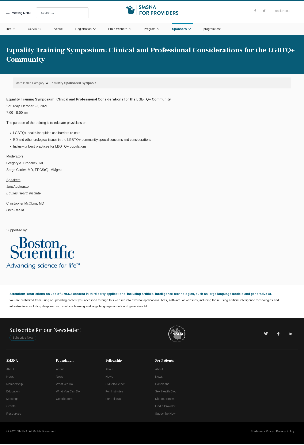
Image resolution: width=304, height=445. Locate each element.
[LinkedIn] (290, 335)
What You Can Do (68, 392)
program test (212, 29)
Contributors (64, 400)
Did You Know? (165, 400)
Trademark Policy (262, 432)
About (10, 370)
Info (8, 29)
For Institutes (114, 392)
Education (13, 392)
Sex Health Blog (165, 392)
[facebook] (255, 10)
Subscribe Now (23, 338)
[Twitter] (266, 335)
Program (149, 29)
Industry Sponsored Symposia (73, 83)
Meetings (12, 400)
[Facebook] (278, 335)
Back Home (282, 10)
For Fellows (113, 400)
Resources (13, 414)
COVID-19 (35, 29)
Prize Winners (117, 29)
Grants (11, 407)
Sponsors (179, 29)
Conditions (162, 385)
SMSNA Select (115, 385)
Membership (14, 385)
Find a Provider (165, 407)
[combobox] (62, 12)
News (10, 377)
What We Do (64, 385)
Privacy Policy (285, 432)
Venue (58, 29)
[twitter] (264, 10)
